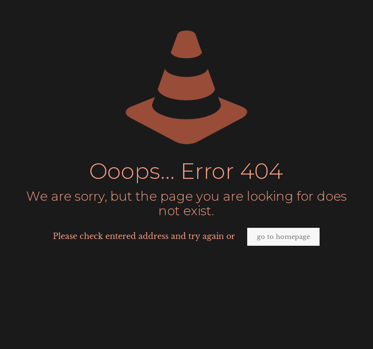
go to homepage (283, 237)
